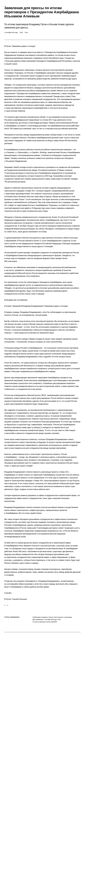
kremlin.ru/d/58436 (51, 622)
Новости (50, 617)
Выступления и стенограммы (63, 617)
